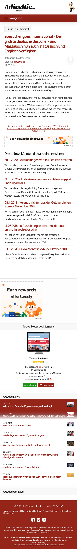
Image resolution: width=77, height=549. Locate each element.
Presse (46, 511)
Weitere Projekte (12, 511)
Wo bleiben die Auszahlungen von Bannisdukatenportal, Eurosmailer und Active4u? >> (38, 128)
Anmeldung (30, 385)
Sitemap (54, 511)
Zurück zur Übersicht (18, 28)
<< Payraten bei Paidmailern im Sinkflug (29, 125)
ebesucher (19, 61)
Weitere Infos (46, 385)
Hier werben (27, 511)
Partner (37, 511)
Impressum (9, 513)
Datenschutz (65, 511)
